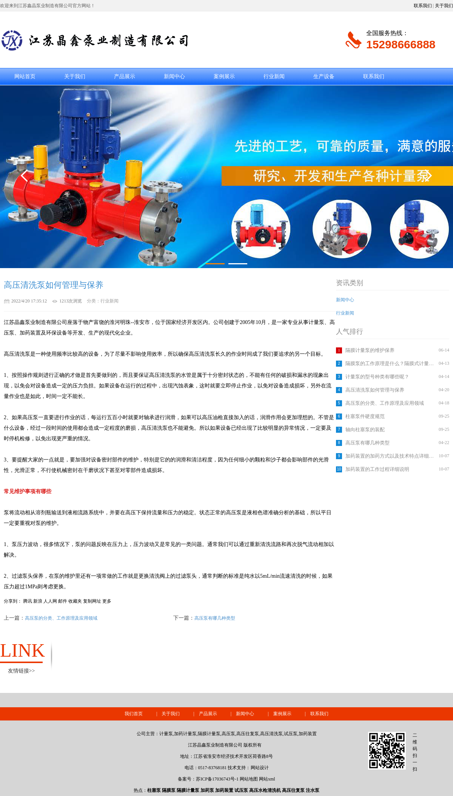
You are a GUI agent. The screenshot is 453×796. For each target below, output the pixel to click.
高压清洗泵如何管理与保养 (374, 390)
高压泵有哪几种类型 (367, 443)
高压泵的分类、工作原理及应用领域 (384, 403)
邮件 (62, 601)
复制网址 (92, 601)
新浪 (37, 601)
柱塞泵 (154, 790)
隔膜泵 (169, 790)
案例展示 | (291, 713)
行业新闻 (274, 76)
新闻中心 (174, 76)
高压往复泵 (293, 790)
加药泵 (207, 790)
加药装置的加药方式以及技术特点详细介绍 (391, 456)
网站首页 (24, 76)
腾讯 (27, 601)
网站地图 (249, 779)
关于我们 (444, 5)
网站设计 (260, 767)
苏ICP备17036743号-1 (217, 779)
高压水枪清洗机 (265, 790)
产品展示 (124, 76)
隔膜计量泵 (188, 790)
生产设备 (323, 76)
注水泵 (312, 790)
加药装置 (224, 790)
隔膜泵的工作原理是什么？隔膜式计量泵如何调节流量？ (391, 363)
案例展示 (224, 76)
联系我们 (423, 5)
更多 (106, 601)
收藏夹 (75, 601)
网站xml (267, 779)
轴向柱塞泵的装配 (365, 429)
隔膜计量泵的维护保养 (369, 350)
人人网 (50, 601)
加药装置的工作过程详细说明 (377, 469)
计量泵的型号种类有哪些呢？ (377, 376)
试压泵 (241, 790)
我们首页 (134, 713)
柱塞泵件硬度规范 (365, 416)
